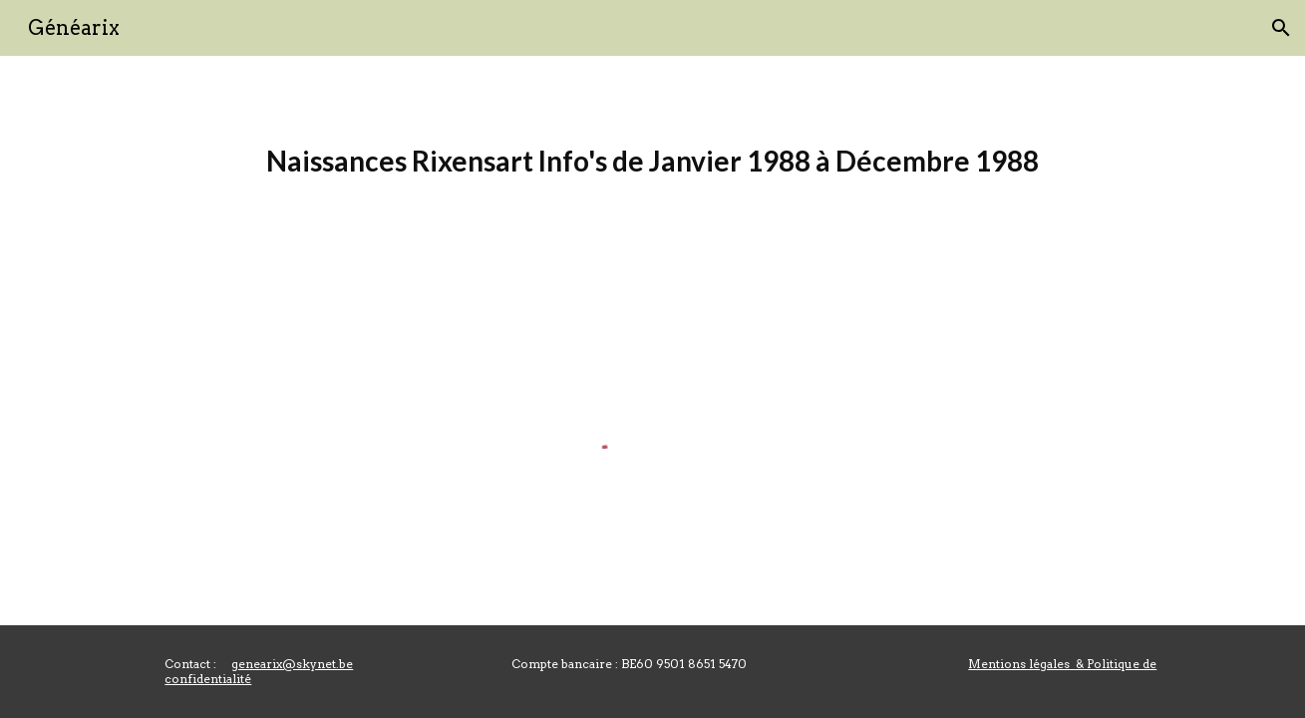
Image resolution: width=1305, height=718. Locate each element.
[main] (652, 161)
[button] (1281, 28)
